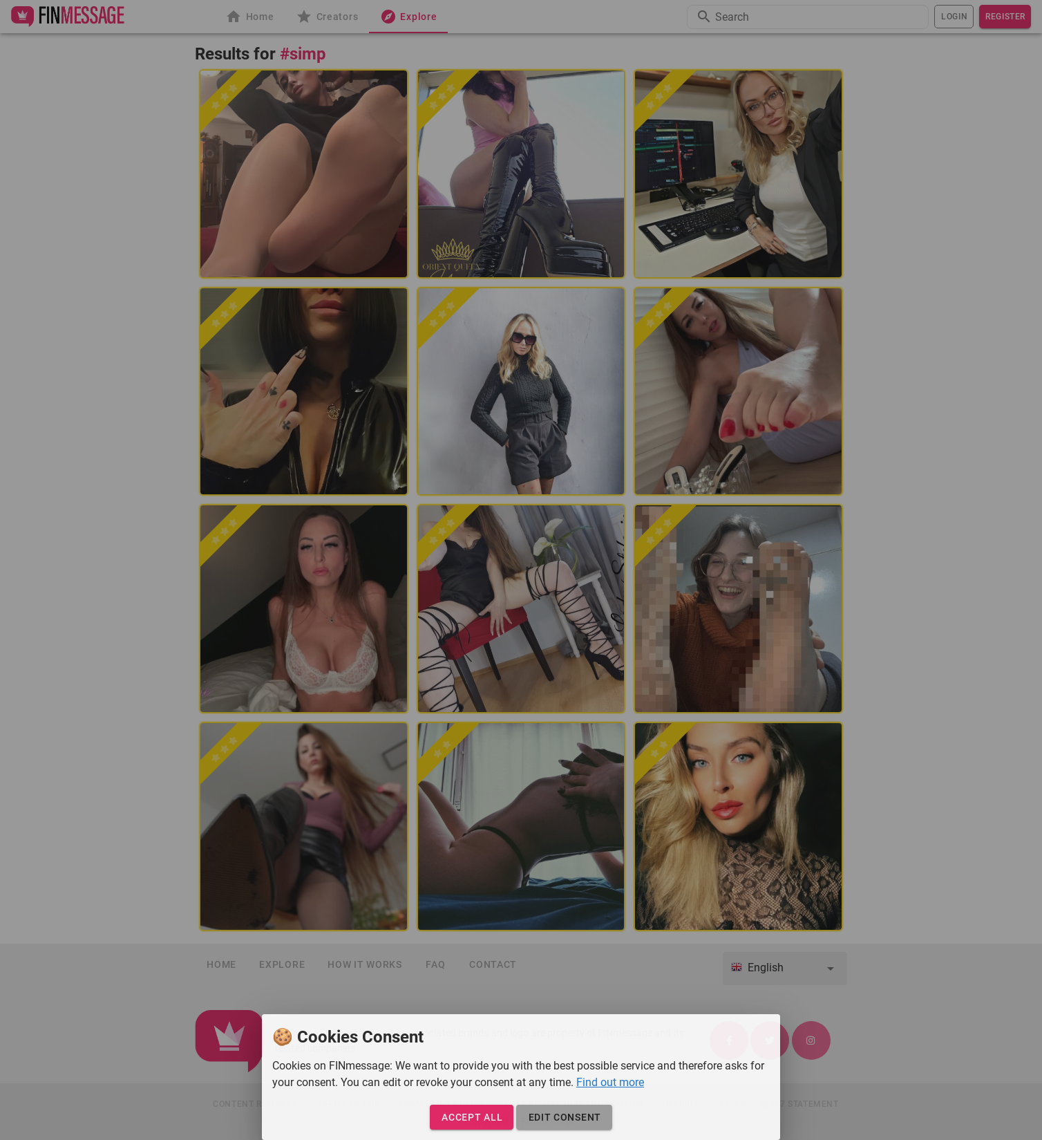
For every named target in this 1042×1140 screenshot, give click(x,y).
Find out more (610, 1082)
